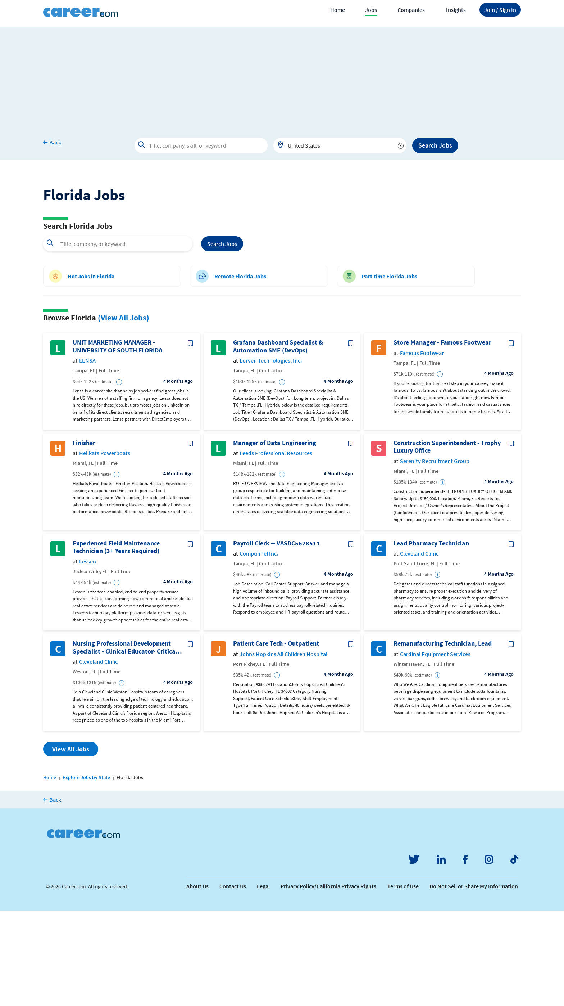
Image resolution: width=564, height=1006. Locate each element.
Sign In (500, 9)
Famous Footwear (422, 448)
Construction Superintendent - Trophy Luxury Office (447, 542)
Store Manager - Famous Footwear (442, 438)
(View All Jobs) (123, 413)
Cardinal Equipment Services (435, 749)
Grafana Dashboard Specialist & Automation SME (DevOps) (278, 441)
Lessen (87, 657)
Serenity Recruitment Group (434, 556)
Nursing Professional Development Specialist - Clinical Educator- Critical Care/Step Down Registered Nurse (125, 742)
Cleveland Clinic (419, 649)
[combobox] (339, 145)
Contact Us (232, 981)
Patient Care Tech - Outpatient (276, 739)
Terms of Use (403, 981)
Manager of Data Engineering (274, 538)
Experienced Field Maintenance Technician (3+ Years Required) (116, 642)
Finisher (84, 538)
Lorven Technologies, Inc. (271, 456)
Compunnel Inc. (259, 649)
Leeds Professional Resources (276, 548)
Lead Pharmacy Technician (431, 639)
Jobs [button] (371, 9)
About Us (197, 981)
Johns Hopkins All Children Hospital (283, 749)
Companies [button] (411, 9)
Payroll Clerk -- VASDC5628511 (276, 639)
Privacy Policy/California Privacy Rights (328, 981)
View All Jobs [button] (70, 844)
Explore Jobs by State (86, 873)
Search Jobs (435, 145)
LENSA (87, 456)
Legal (263, 981)
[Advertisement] (282, 77)
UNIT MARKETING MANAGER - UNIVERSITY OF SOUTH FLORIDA (117, 441)
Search (222, 339)
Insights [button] (456, 9)
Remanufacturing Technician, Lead (443, 739)
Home (337, 9)
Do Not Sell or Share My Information (473, 981)
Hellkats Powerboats (104, 548)
